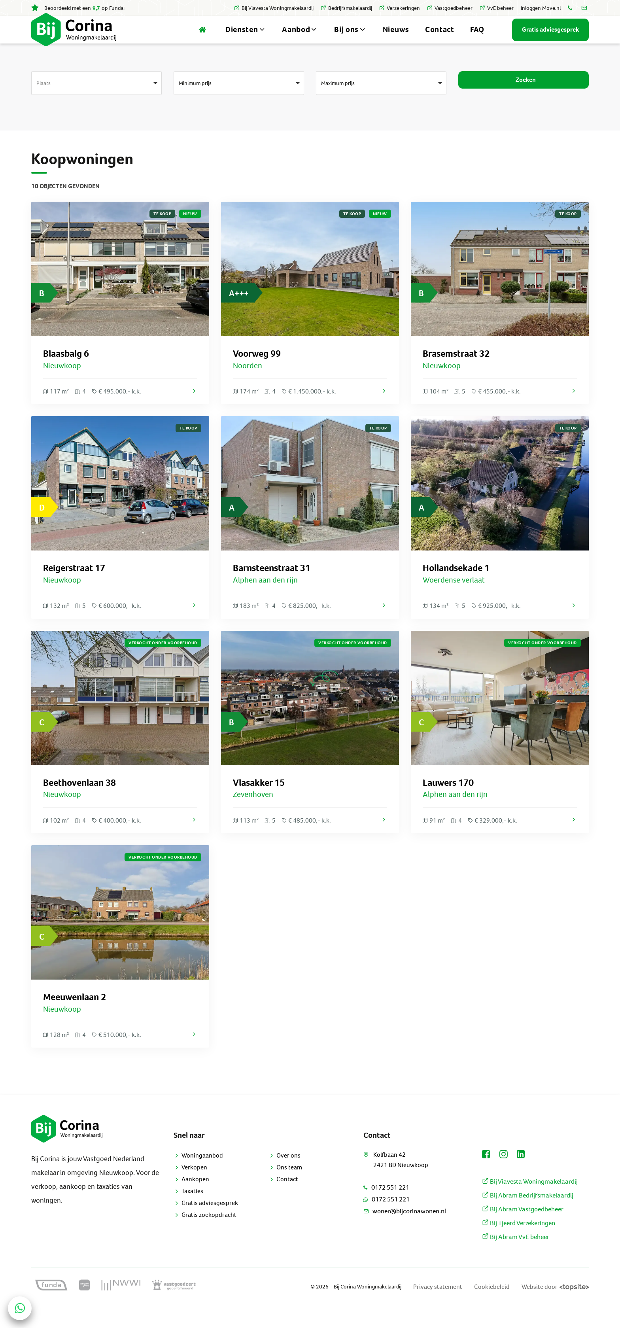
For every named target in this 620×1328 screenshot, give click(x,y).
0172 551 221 (386, 1208)
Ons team (289, 1188)
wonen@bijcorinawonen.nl (403, 1232)
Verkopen (194, 1188)
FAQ (477, 39)
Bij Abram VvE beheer (514, 1258)
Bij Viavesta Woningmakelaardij (274, 8)
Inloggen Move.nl (541, 8)
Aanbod (300, 39)
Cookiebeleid (504, 1308)
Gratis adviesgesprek (209, 1223)
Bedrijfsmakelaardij (346, 8)
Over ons (288, 1176)
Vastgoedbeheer (450, 8)
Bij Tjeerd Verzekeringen (518, 1244)
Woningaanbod (202, 1176)
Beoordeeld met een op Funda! (78, 8)
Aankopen (195, 1200)
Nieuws (396, 39)
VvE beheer (497, 8)
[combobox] (96, 103)
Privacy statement (456, 1308)
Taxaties (192, 1211)
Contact (439, 39)
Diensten (245, 39)
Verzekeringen (399, 8)
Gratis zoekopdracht (208, 1235)
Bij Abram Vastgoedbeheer (521, 1230)
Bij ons (350, 39)
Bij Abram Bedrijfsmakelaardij (525, 1217)
